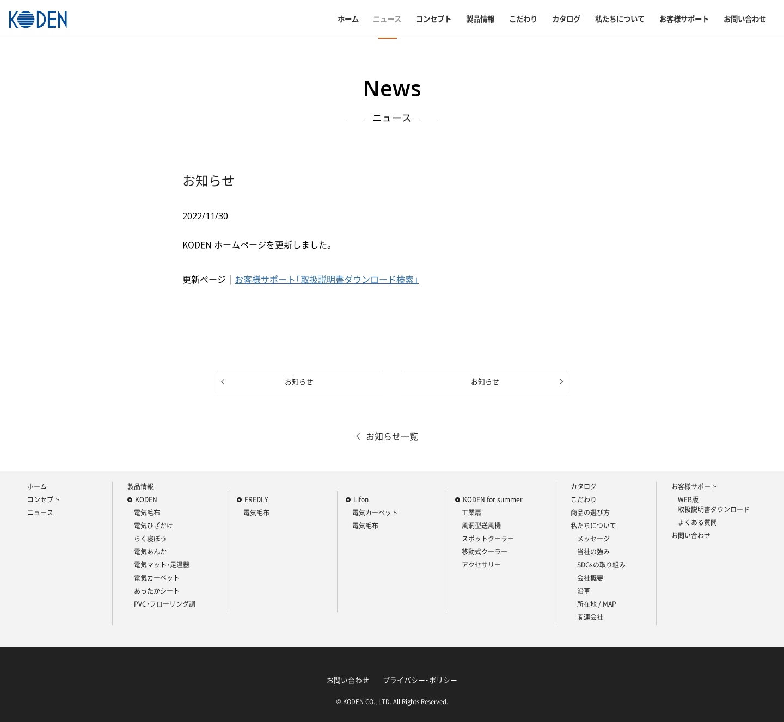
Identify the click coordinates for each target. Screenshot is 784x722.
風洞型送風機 (481, 525)
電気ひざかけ (153, 525)
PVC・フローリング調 (164, 604)
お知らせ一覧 (392, 435)
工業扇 (471, 512)
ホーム (348, 19)
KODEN (146, 499)
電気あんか (150, 552)
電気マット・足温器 (161, 565)
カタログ (566, 19)
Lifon (361, 499)
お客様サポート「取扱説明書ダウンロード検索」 (327, 279)
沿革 (583, 591)
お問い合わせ (745, 19)
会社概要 (590, 578)
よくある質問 (697, 522)
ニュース (387, 19)
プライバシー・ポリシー (420, 680)
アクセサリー (481, 565)
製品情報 (480, 19)
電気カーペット (157, 578)
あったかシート (157, 591)
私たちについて (620, 19)
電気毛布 (147, 512)
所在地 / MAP (596, 604)
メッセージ (593, 539)
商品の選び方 (590, 512)
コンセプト (433, 19)
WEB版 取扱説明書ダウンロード (714, 504)
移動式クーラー (484, 552)
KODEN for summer (493, 499)
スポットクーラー (488, 539)
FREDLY (256, 499)
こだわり (523, 19)
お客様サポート (684, 19)
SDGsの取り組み (601, 565)
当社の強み (593, 552)
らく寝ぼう (150, 539)
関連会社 (590, 617)
